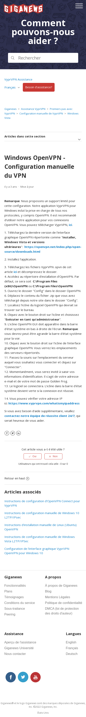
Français (10, 87)
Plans (8, 591)
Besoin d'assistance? (38, 87)
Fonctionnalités (15, 585)
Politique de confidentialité (63, 603)
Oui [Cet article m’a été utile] (34, 456)
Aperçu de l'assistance (20, 642)
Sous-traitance (14, 608)
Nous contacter (15, 654)
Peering (9, 614)
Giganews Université (19, 648)
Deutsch (72, 654)
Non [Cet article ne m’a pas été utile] (55, 456)
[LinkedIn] (18, 433)
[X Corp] (12, 433)
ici (70, 225)
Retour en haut (16, 478)
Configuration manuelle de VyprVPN (41, 113)
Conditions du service (19, 603)
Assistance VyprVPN (33, 109)
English (71, 642)
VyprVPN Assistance (18, 79)
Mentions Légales (57, 597)
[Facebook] (6, 433)
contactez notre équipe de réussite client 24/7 (39, 416)
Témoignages (14, 597)
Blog (48, 591)
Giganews (10, 109)
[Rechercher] (43, 58)
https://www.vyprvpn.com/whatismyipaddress (44, 403)
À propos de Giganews (61, 585)
